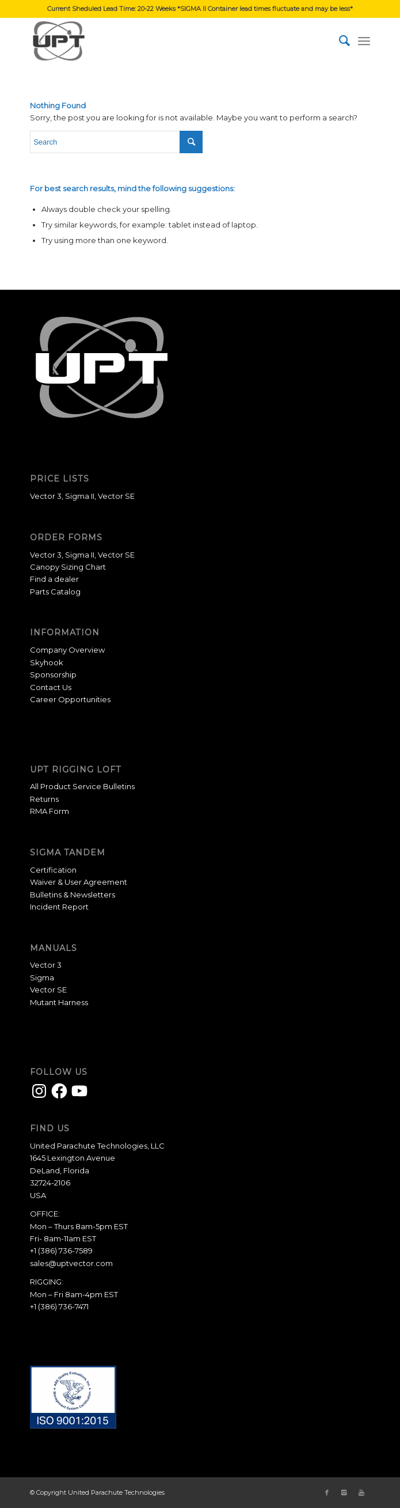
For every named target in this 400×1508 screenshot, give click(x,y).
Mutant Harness (59, 1002)
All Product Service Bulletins (82, 786)
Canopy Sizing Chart (68, 566)
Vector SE (116, 496)
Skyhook (46, 662)
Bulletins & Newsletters (72, 894)
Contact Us (50, 687)
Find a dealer (54, 579)
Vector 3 (46, 496)
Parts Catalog (55, 591)
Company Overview (67, 649)
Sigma (42, 977)
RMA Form (49, 811)
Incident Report (59, 906)
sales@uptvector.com (71, 1263)
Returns (44, 799)
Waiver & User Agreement (78, 881)
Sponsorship (53, 674)
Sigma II (79, 496)
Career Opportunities (70, 699)
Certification (53, 869)
